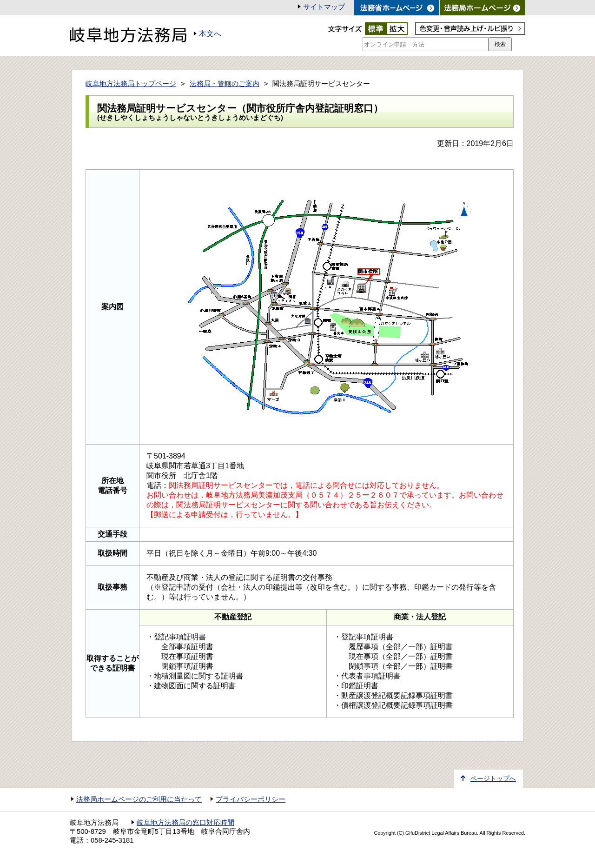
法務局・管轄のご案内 (224, 83)
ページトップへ (493, 778)
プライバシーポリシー (250, 799)
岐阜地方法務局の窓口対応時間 (185, 822)
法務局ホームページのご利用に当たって (139, 799)
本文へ (210, 34)
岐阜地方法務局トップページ (131, 83)
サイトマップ (324, 7)
